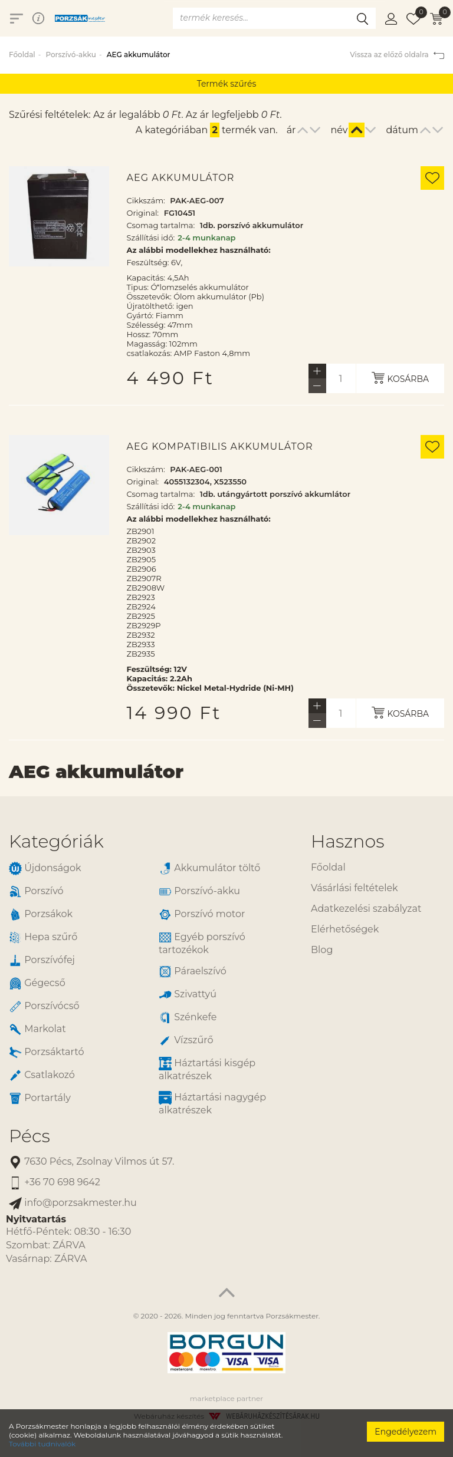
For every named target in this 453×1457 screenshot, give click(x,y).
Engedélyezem (405, 1431)
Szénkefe (187, 1017)
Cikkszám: (146, 200)
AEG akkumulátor (181, 178)
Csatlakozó (42, 1075)
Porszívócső (44, 1006)
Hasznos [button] (347, 841)
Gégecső (37, 983)
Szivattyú (187, 994)
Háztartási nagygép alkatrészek (212, 1103)
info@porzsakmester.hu (73, 1203)
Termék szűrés (227, 83)
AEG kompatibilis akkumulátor (220, 446)
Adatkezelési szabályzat (366, 908)
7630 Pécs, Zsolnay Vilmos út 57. (91, 1162)
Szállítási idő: (151, 237)
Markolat (37, 1029)
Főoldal (22, 54)
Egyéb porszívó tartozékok (202, 943)
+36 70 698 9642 (54, 1182)
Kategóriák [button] (56, 841)
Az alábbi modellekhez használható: (199, 250)
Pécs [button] (29, 1136)
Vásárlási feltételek (354, 888)
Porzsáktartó (46, 1052)
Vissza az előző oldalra (397, 54)
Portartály (40, 1098)
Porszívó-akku (70, 54)
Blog (322, 949)
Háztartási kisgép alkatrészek (207, 1069)
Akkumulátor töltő (209, 868)
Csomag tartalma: (161, 225)
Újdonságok (45, 868)
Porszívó (36, 891)
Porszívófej (42, 960)
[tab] (151, 841)
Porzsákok (41, 914)
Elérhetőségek (345, 929)
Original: (143, 212)
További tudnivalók (42, 1443)
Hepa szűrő (43, 937)
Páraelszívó (192, 971)
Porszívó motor (202, 914)
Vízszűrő (186, 1040)
